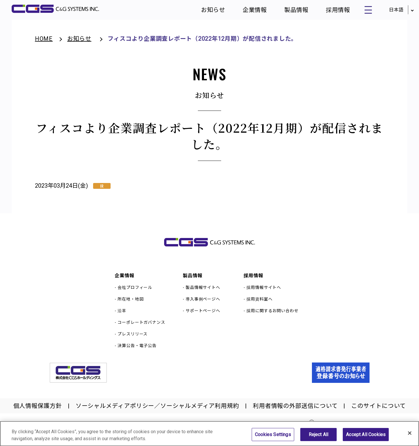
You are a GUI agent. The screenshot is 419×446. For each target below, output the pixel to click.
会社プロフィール (135, 291)
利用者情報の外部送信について (295, 409)
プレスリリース (133, 337)
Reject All (319, 437)
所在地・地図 (130, 302)
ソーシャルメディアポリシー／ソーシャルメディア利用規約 (157, 409)
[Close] (409, 435)
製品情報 (289, 11)
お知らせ (206, 11)
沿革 (122, 314)
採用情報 (330, 11)
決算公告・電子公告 (137, 349)
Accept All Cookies (366, 437)
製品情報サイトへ (203, 291)
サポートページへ (203, 314)
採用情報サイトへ (263, 291)
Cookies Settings (273, 437)
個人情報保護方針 (37, 409)
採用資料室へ (259, 302)
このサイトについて (378, 409)
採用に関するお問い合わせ (272, 314)
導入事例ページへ (203, 302)
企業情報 (247, 11)
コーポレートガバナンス (141, 326)
